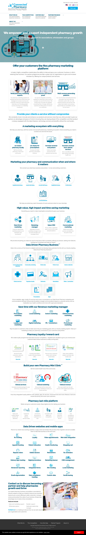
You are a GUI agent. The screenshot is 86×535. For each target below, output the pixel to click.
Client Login (73, 8)
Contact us (11, 510)
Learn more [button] (46, 532)
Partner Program (55, 523)
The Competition (32, 523)
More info (18, 359)
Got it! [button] (78, 532)
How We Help (44, 523)
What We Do (20, 523)
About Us (66, 523)
